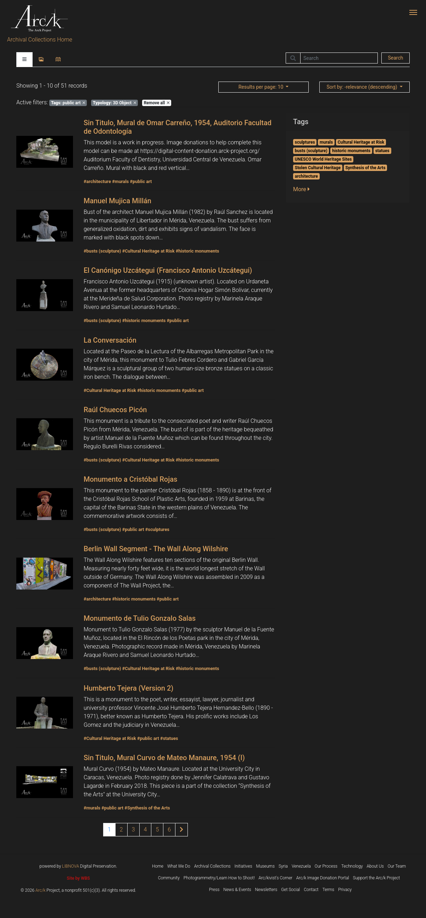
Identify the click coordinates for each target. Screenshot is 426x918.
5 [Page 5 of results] (157, 829)
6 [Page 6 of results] (169, 829)
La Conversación (110, 340)
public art (68, 102)
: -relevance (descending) (362, 87)
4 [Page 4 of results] (145, 829)
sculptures (305, 142)
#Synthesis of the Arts (147, 808)
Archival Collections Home (39, 39)
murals (326, 142)
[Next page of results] (181, 829)
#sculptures (157, 529)
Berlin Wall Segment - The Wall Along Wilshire (156, 548)
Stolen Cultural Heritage (318, 167)
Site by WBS (78, 878)
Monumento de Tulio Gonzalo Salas (140, 618)
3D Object (114, 102)
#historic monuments (197, 251)
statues (382, 150)
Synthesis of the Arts (365, 167)
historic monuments (351, 150)
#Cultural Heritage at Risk (148, 251)
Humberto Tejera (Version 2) (128, 688)
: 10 (262, 87)
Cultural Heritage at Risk (361, 142)
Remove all (156, 102)
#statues (169, 738)
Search (395, 58)
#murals (120, 181)
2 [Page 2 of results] (121, 829)
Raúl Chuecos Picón (115, 409)
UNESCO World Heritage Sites (323, 159)
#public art (141, 181)
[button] (303, 189)
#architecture (97, 181)
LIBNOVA (70, 866)
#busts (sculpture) (102, 251)
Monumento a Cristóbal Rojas (130, 479)
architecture (306, 176)
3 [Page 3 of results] (133, 829)
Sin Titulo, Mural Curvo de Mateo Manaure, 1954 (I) (164, 757)
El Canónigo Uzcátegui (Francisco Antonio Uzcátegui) (168, 270)
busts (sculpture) (311, 150)
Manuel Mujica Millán (117, 201)
